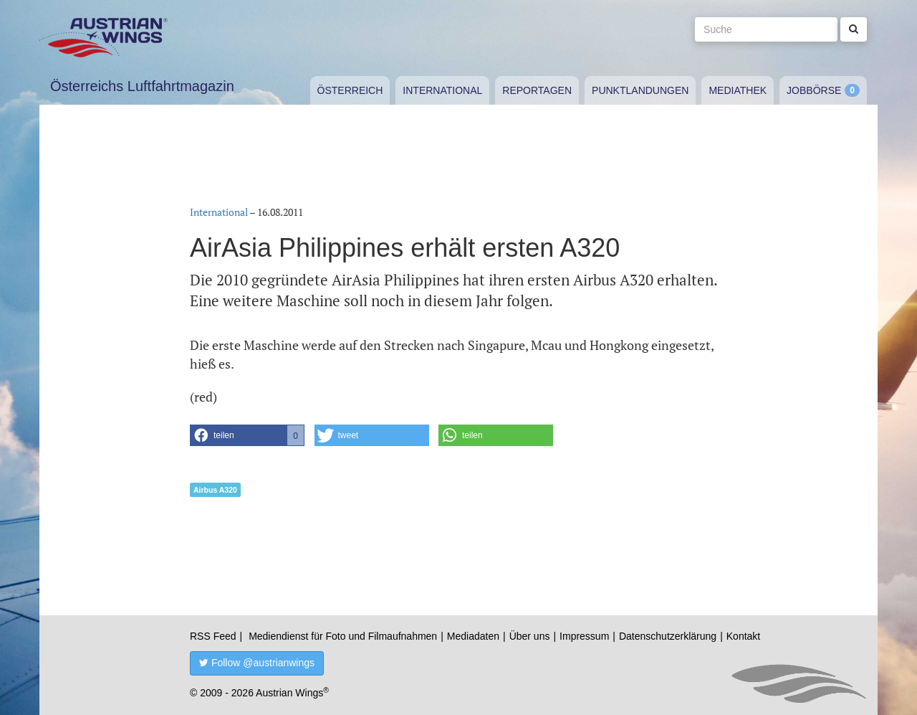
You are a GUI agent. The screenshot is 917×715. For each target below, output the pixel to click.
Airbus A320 (215, 490)
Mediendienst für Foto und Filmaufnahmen (343, 636)
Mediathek (738, 90)
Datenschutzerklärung (667, 636)
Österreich (350, 90)
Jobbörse (814, 90)
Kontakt (743, 636)
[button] (247, 435)
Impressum (584, 636)
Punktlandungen (640, 90)
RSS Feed (213, 636)
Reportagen (537, 90)
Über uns (529, 636)
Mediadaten (473, 636)
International (442, 90)
